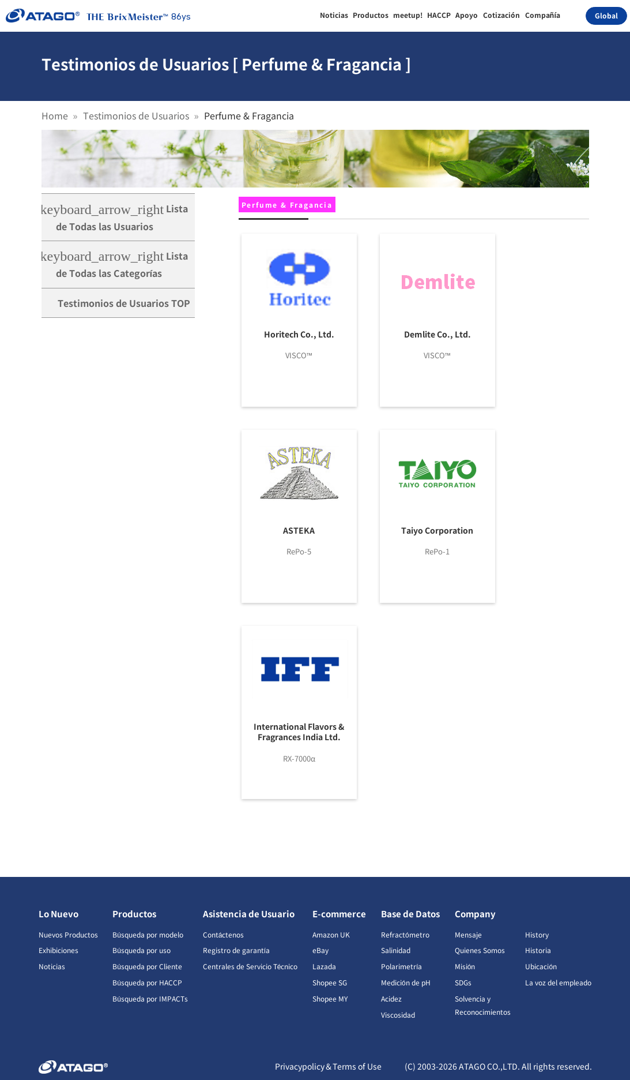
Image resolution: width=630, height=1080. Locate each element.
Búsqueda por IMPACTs (150, 998)
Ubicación (541, 966)
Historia (538, 950)
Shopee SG (329, 982)
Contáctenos (223, 934)
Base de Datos (410, 913)
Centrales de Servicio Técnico (250, 966)
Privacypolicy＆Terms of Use (328, 1066)
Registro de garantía (236, 950)
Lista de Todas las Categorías (115, 264)
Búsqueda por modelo (147, 934)
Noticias (52, 966)
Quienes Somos (480, 950)
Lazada (324, 966)
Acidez (391, 998)
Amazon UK (331, 934)
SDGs (463, 982)
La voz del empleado (558, 982)
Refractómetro (405, 934)
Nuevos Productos (68, 934)
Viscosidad (398, 1014)
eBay (320, 950)
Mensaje (468, 934)
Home (55, 115)
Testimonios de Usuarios (136, 115)
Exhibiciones (58, 950)
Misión (465, 966)
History (537, 934)
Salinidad (395, 950)
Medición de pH (406, 982)
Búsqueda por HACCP (147, 982)
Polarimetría (401, 966)
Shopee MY (330, 998)
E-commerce (339, 913)
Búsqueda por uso (141, 950)
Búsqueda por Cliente (147, 966)
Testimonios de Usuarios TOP (124, 303)
